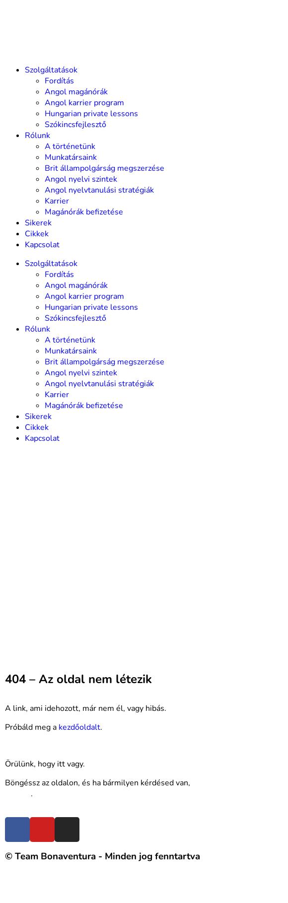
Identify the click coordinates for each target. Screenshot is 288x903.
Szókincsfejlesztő (75, 124)
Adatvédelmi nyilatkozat (149, 884)
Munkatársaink (71, 157)
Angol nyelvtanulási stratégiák (99, 190)
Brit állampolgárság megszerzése (104, 168)
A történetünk (70, 146)
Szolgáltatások (51, 70)
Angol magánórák (76, 91)
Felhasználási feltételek (47, 884)
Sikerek (38, 222)
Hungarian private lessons (91, 113)
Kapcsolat (42, 244)
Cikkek (37, 233)
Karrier (57, 201)
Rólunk (37, 135)
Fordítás (59, 80)
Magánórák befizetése (84, 212)
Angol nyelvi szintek (81, 179)
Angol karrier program (84, 102)
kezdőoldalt (79, 727)
